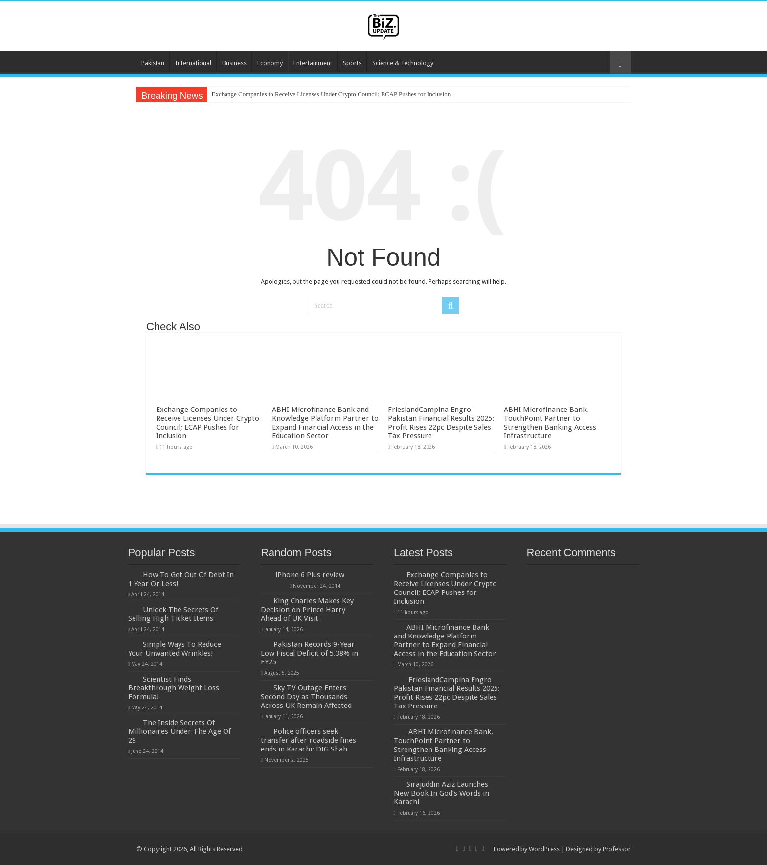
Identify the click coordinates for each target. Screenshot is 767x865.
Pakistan (152, 63)
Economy (270, 63)
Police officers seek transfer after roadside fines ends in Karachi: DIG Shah (308, 740)
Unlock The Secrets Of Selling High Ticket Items (173, 614)
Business (234, 63)
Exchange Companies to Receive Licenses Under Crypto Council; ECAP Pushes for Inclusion (331, 94)
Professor (617, 849)
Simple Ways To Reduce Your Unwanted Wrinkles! (174, 649)
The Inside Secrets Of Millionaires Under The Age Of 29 (179, 731)
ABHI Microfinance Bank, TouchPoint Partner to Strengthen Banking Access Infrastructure (550, 422)
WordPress (544, 849)
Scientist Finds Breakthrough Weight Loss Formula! (173, 688)
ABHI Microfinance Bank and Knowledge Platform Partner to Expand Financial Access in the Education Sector (325, 422)
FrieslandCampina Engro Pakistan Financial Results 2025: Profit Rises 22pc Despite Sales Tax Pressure (441, 422)
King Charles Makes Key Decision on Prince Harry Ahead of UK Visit (307, 609)
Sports (352, 63)
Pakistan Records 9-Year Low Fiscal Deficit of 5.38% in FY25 (309, 653)
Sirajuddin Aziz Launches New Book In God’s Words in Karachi (441, 793)
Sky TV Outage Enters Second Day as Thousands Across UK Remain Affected (306, 696)
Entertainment (312, 63)
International (193, 63)
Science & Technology (402, 63)
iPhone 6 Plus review (309, 574)
